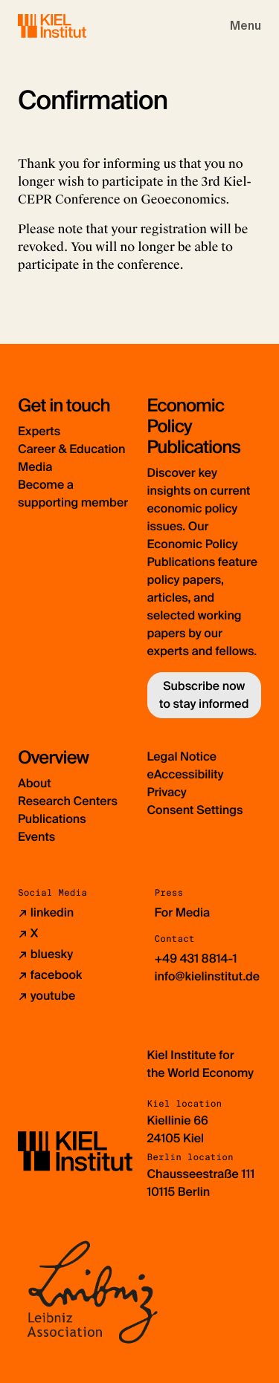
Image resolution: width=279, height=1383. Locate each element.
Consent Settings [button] (195, 810)
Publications (52, 819)
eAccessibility (185, 774)
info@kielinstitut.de (207, 976)
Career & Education (71, 449)
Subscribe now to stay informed (203, 695)
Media (35, 467)
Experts (39, 431)
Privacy (167, 792)
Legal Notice (182, 756)
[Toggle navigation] (245, 26)
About (34, 783)
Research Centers (68, 801)
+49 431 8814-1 (196, 958)
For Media (183, 912)
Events (36, 837)
